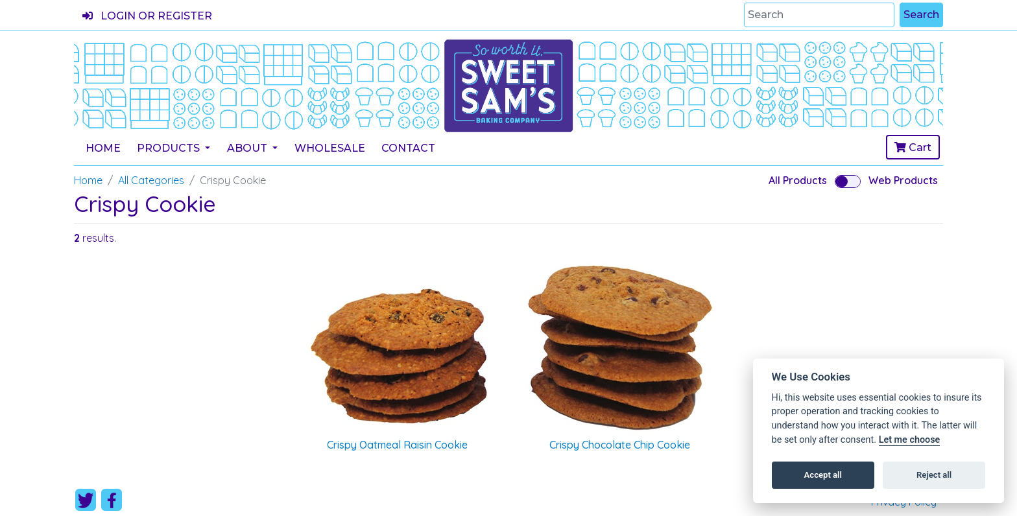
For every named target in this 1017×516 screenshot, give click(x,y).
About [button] (248, 148)
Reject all (933, 475)
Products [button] (169, 148)
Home (103, 148)
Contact (408, 148)
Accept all (823, 475)
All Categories (151, 180)
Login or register (147, 16)
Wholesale (329, 148)
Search (921, 14)
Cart (912, 147)
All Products (798, 180)
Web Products (903, 180)
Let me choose (909, 439)
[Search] (819, 15)
